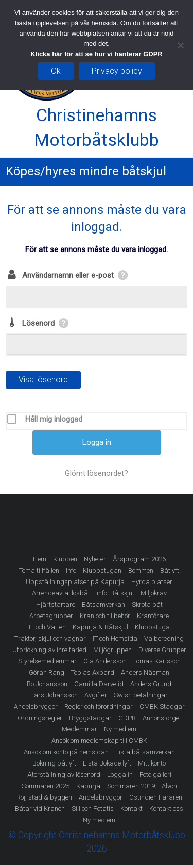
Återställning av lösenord (63, 774)
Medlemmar (79, 729)
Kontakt (131, 808)
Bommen (140, 570)
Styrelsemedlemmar (47, 661)
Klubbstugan (102, 570)
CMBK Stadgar (162, 706)
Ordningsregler (39, 718)
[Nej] (180, 45)
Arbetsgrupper (51, 616)
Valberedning (164, 638)
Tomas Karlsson (157, 661)
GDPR (127, 718)
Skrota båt (147, 604)
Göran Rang (46, 672)
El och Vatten (47, 627)
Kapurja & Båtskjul (100, 627)
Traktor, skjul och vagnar (50, 638)
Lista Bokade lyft (107, 763)
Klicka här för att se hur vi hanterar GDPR (96, 54)
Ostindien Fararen (155, 797)
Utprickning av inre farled (49, 650)
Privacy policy (117, 71)
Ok (56, 71)
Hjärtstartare (55, 604)
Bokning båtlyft (54, 763)
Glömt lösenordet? (96, 473)
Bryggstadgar (90, 718)
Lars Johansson (54, 695)
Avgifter (95, 695)
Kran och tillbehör (105, 616)
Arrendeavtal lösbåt (61, 593)
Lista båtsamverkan (145, 752)
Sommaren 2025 (45, 786)
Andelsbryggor (36, 706)
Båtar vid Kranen (40, 808)
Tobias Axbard (92, 672)
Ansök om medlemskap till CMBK (99, 740)
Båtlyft (169, 570)
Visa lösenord (43, 380)
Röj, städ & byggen (44, 797)
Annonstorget (162, 718)
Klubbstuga (152, 627)
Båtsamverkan (103, 604)
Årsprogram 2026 (139, 559)
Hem (39, 559)
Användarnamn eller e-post (68, 275)
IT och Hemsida (115, 638)
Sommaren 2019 (131, 786)
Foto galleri (155, 774)
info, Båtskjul (115, 593)
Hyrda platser (151, 582)
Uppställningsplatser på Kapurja (75, 582)
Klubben (65, 559)
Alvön (169, 786)
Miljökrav (154, 593)
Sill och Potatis (93, 808)
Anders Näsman (145, 672)
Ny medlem (120, 729)
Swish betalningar (141, 695)
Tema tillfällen (39, 570)
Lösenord (38, 323)
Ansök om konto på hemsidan (66, 752)
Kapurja (88, 786)
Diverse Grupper (162, 650)
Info (71, 570)
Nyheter (95, 559)
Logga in (120, 774)
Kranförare (153, 616)
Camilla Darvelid (99, 684)
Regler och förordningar (98, 706)
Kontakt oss (166, 808)
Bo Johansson (47, 684)
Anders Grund (150, 684)
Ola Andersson (105, 661)
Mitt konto (152, 763)
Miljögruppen (112, 650)
